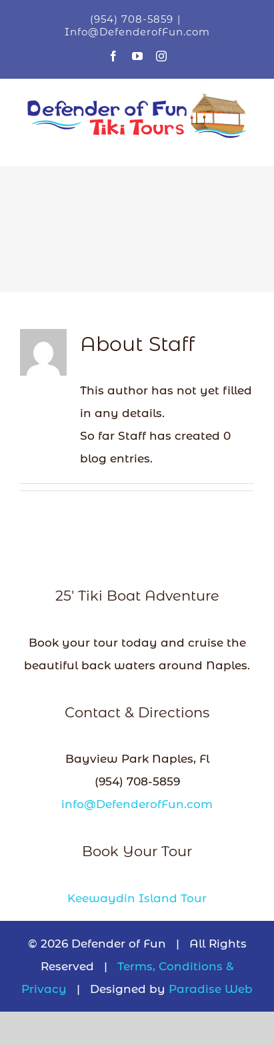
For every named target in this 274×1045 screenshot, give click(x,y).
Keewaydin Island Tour (137, 898)
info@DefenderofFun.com (137, 804)
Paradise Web (211, 989)
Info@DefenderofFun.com (137, 31)
